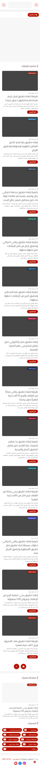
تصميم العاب (29, 734)
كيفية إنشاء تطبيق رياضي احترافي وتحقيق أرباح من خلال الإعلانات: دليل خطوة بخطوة (20, 246)
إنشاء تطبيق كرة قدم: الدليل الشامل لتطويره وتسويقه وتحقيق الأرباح (20, 146)
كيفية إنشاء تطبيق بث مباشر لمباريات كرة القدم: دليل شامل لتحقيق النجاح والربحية (22, 445)
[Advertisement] (20, 40)
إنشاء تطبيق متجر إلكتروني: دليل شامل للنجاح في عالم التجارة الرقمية (21, 346)
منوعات (20, 749)
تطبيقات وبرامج (28, 739)
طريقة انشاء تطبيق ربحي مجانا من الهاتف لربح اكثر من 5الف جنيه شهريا (20, 495)
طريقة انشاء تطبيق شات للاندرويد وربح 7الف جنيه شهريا (21, 643)
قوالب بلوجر (30, 744)
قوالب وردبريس (11, 744)
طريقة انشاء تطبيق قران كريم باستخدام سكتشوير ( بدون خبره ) (21, 98)
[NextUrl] (16, 666)
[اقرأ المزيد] (32, 112)
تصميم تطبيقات (11, 734)
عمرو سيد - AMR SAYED (11, 759)
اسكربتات (30, 730)
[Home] (23, 666)
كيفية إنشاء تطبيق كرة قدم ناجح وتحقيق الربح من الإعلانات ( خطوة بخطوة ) (21, 296)
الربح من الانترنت (12, 730)
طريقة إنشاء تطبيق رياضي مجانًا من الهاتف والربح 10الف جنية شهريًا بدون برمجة (21, 396)
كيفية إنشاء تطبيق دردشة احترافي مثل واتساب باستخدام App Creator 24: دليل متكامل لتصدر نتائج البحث (20, 196)
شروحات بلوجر (10, 739)
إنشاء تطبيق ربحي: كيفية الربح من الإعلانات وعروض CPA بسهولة (20, 597)
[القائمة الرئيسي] (36, 5)
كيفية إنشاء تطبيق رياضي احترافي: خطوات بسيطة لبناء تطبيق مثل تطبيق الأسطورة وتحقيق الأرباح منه (20, 547)
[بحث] (3, 5)
